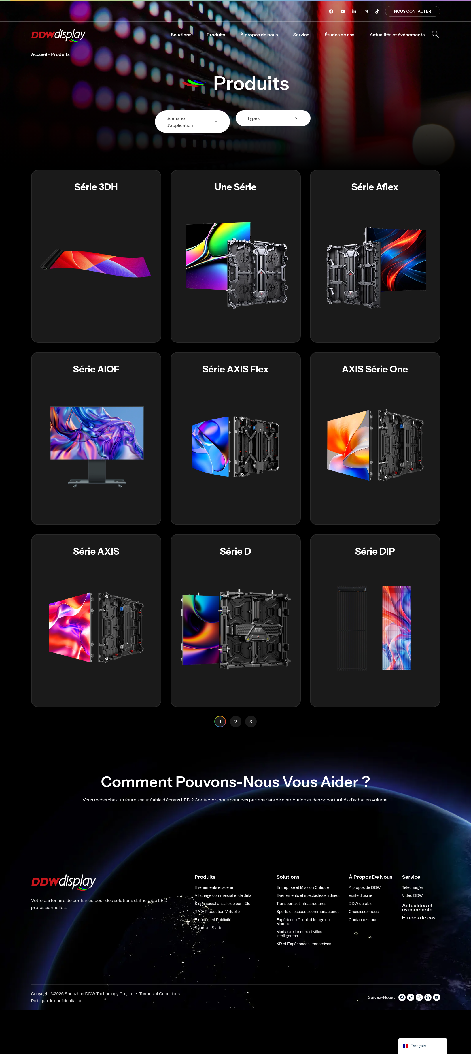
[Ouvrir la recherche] (435, 34)
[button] (181, 34)
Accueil (39, 54)
